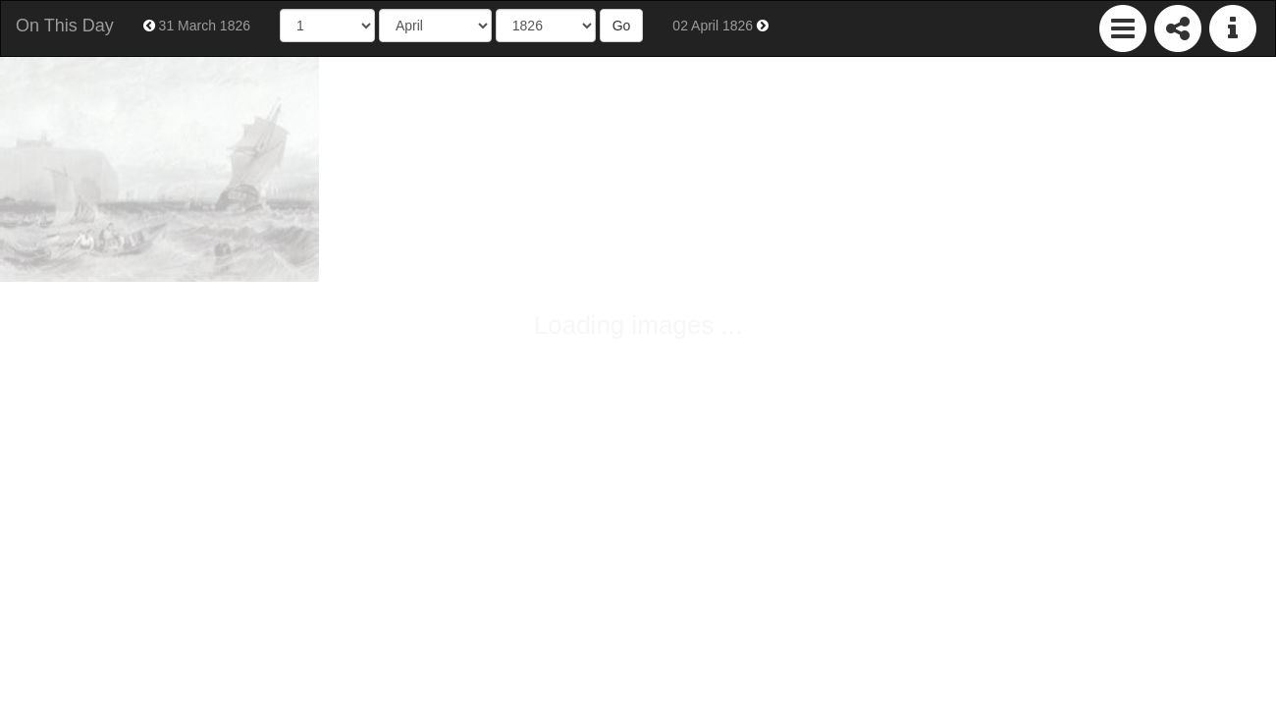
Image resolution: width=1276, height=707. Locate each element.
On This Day (65, 25)
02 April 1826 (720, 25)
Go (621, 25)
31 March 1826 (196, 25)
